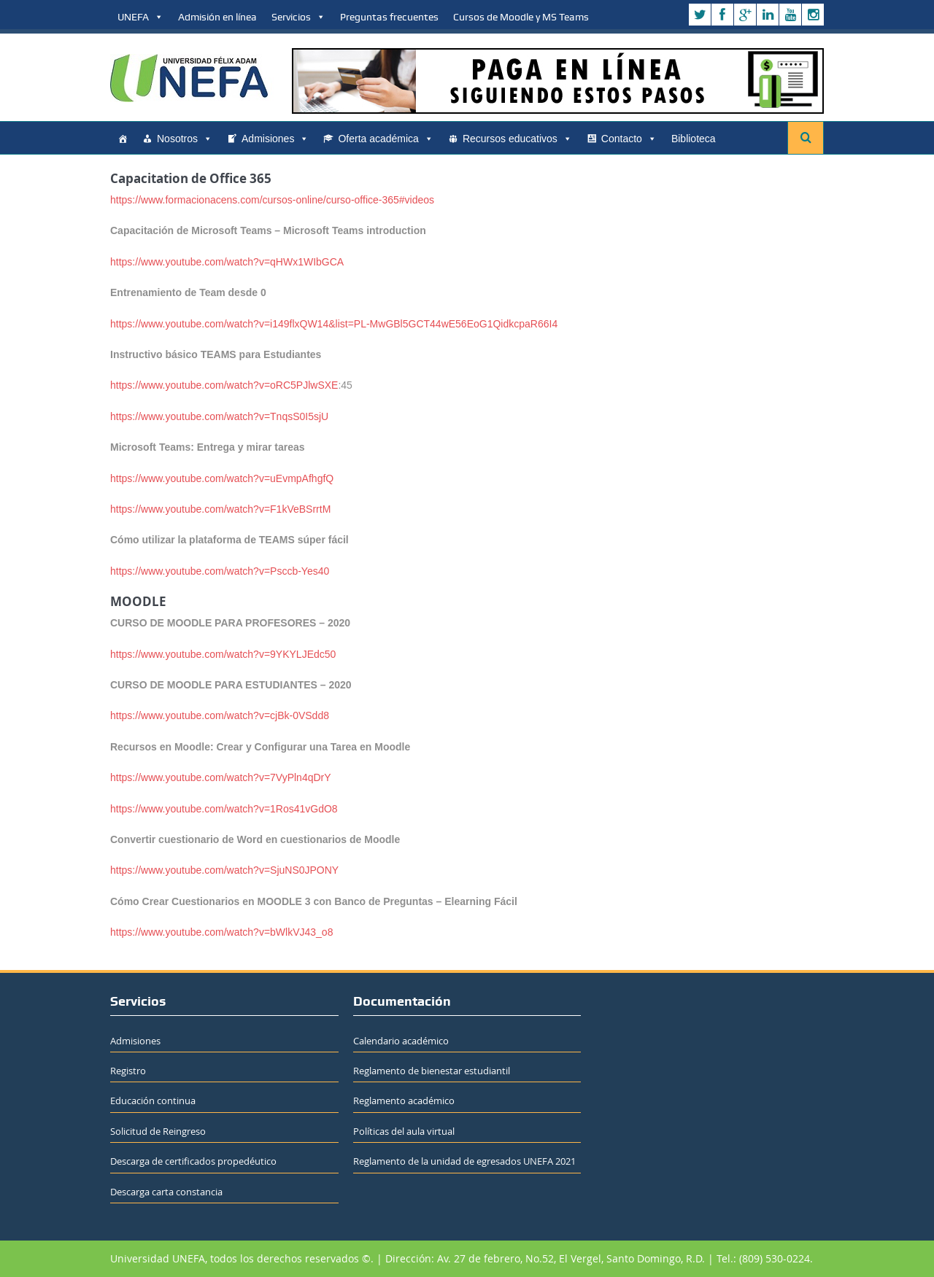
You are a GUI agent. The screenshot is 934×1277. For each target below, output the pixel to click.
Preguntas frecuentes (389, 17)
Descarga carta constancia (166, 1191)
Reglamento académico (404, 1100)
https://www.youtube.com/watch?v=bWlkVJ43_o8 (221, 932)
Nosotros (184, 138)
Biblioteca (693, 138)
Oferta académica (385, 138)
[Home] (122, 138)
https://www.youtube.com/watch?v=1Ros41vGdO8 (224, 809)
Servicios (298, 17)
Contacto (629, 138)
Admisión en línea (217, 17)
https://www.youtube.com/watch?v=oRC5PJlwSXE (224, 385)
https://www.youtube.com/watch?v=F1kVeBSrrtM (220, 509)
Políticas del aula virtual (404, 1131)
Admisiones (275, 138)
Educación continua (153, 1100)
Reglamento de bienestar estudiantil (431, 1070)
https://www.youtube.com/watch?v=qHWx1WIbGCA (227, 262)
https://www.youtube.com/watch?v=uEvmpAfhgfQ (221, 478)
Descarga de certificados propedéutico (193, 1161)
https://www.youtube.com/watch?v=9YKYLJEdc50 (223, 654)
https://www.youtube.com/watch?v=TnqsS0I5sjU (219, 416)
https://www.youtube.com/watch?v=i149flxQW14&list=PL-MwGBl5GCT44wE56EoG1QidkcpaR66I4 (333, 324)
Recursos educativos (517, 138)
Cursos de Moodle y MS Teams (521, 17)
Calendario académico (401, 1040)
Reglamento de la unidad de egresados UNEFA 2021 (464, 1161)
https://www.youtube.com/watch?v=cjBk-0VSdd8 (219, 715)
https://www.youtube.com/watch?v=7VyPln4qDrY (220, 777)
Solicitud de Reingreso (158, 1131)
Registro (128, 1070)
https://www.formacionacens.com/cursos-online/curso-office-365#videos (272, 200)
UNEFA (140, 17)
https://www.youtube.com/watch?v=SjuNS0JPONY (224, 870)
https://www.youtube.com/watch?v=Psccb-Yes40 (219, 571)
